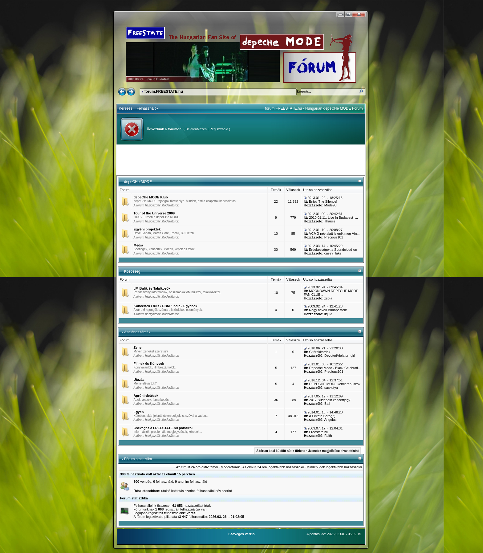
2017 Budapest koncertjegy (329, 400)
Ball (327, 403)
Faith (328, 435)
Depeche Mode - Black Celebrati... (335, 368)
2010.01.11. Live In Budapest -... (333, 217)
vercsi (192, 513)
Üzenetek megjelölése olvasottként (333, 451)
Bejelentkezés (196, 129)
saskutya (331, 387)
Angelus (330, 419)
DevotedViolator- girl (339, 355)
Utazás (139, 379)
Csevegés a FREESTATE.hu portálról (163, 428)
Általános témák (137, 332)
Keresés (125, 108)
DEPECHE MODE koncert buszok (334, 384)
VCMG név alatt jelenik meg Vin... (334, 233)
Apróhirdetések (146, 395)
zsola (328, 298)
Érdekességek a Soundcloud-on (333, 249)
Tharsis (329, 221)
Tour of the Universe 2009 (154, 213)
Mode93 (330, 205)
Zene (138, 347)
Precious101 (333, 237)
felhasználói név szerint (214, 491)
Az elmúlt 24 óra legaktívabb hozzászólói (273, 467)
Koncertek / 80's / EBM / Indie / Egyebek (165, 306)
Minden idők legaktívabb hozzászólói (334, 467)
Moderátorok (170, 205)
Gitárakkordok (319, 352)
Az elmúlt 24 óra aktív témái (197, 467)
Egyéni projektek (147, 229)
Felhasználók (148, 108)
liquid (328, 314)
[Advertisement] (241, 160)
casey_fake (333, 253)
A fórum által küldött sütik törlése (280, 451)
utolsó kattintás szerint (178, 491)
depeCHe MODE (138, 182)
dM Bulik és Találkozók (152, 288)
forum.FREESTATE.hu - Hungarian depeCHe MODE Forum (314, 108)
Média (138, 245)
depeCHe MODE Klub (151, 197)
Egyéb (139, 412)
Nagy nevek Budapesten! (328, 310)
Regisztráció (218, 129)
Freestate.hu (318, 432)
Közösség (132, 271)
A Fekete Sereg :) (322, 416)
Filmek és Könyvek (149, 363)
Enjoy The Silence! (323, 201)
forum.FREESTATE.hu (163, 91)
